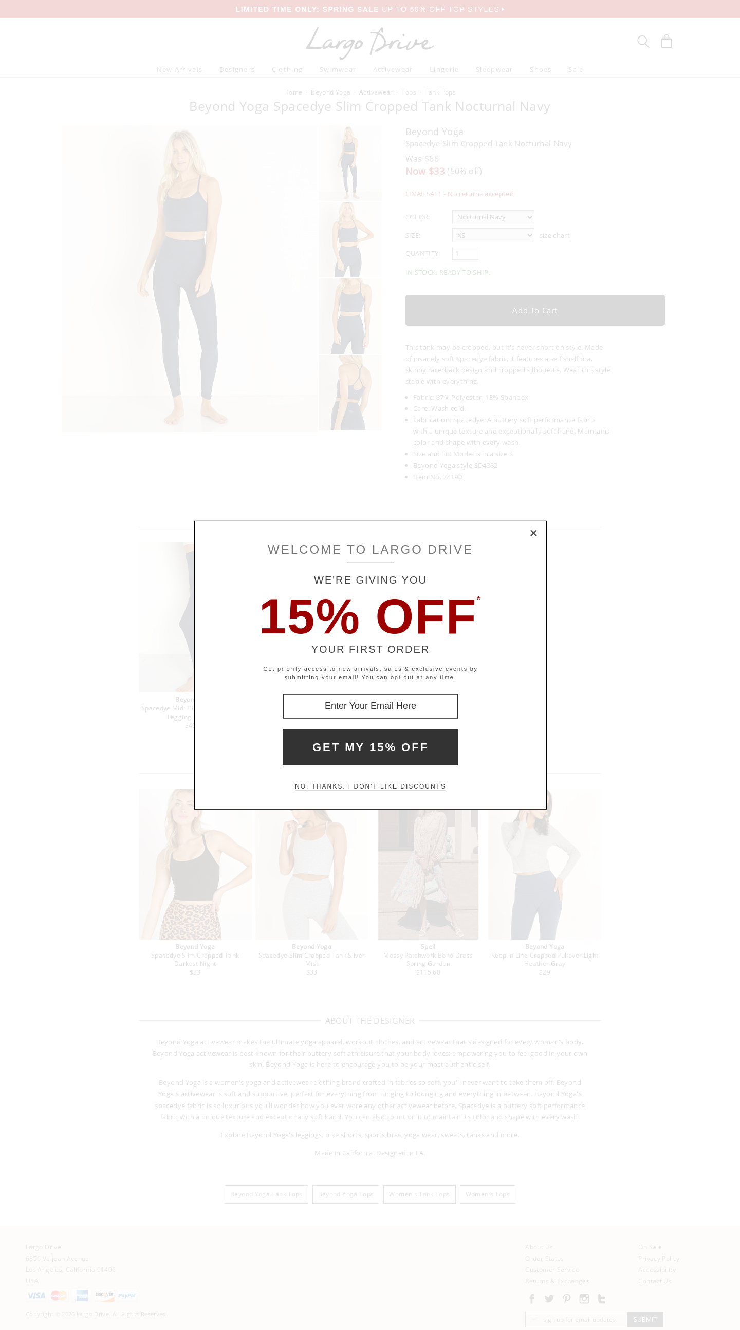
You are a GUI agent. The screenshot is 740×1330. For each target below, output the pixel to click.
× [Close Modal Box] (534, 533)
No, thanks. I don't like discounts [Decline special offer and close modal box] (370, 786)
